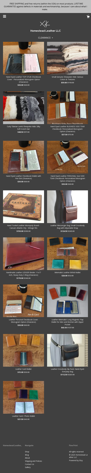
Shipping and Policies (33, 461)
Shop (27, 451)
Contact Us (29, 464)
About (27, 458)
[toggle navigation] (4, 16)
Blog (27, 455)
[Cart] (88, 17)
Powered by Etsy (76, 460)
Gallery (28, 467)
